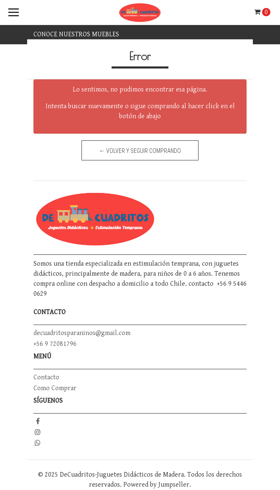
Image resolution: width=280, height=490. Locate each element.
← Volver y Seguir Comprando (140, 150)
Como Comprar (54, 388)
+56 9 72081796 (54, 344)
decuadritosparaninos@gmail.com (81, 333)
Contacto (46, 377)
